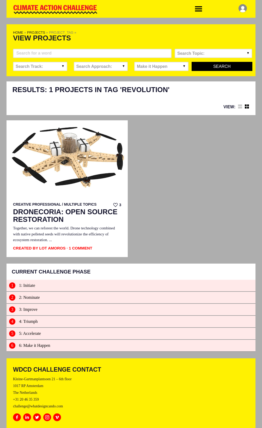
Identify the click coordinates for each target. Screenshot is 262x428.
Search (222, 66)
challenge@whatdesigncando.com (38, 406)
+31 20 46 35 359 (26, 399)
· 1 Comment (79, 248)
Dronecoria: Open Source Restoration (65, 216)
